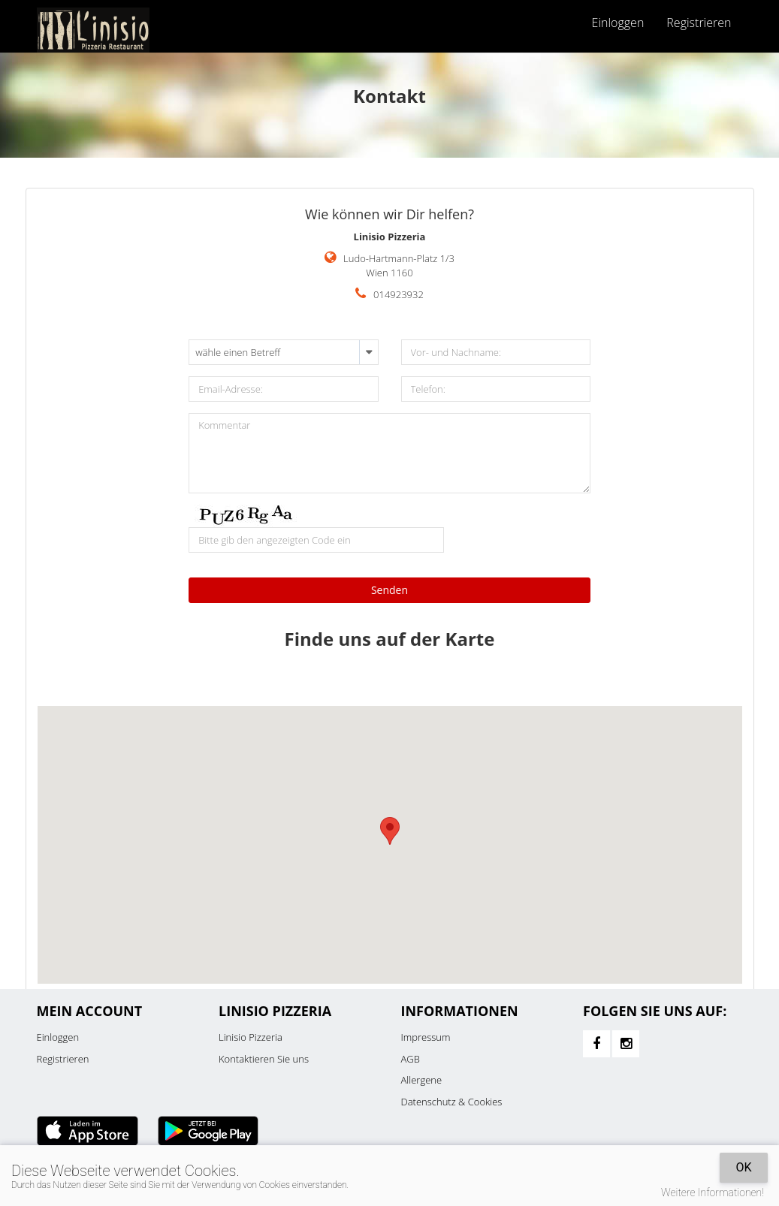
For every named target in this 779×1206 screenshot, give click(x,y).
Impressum (426, 1037)
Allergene (421, 1080)
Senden (389, 590)
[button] (390, 831)
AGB (410, 1059)
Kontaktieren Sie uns (264, 1059)
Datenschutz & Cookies (452, 1101)
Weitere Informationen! (712, 1192)
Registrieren (698, 22)
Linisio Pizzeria (250, 1037)
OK (743, 1167)
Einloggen (618, 22)
